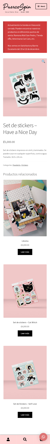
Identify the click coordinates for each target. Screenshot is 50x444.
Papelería (16, 165)
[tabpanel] (25, 87)
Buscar (25, 439)
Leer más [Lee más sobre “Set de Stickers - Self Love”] (25, 414)
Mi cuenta (8, 439)
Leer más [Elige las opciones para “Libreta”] (25, 252)
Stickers (24, 165)
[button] (43, 437)
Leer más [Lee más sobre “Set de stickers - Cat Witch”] (25, 333)
